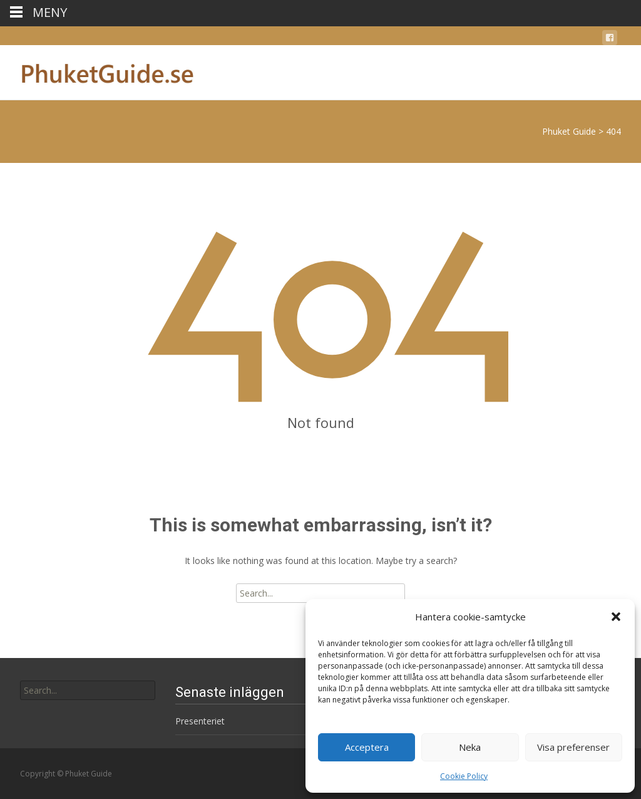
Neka (470, 747)
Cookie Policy (464, 776)
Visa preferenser (573, 747)
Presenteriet (200, 721)
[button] (616, 616)
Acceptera (367, 747)
